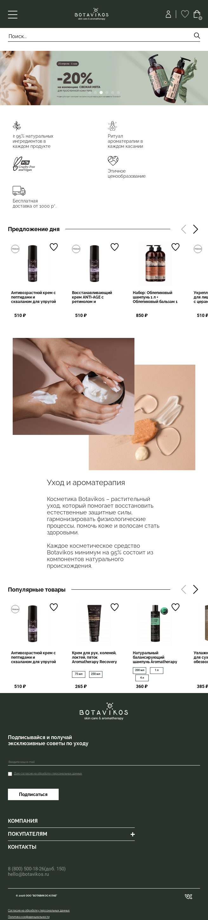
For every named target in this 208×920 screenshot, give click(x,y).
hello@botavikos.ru (28, 874)
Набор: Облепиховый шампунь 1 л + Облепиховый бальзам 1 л (155, 299)
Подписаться (33, 794)
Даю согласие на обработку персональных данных (48, 773)
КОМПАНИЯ (23, 821)
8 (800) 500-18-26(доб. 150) (37, 869)
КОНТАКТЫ (22, 847)
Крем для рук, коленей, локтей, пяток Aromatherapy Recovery (94, 657)
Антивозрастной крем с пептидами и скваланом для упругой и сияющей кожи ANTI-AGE (33, 302)
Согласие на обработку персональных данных (39, 910)
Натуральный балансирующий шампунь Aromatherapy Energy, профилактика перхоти (155, 662)
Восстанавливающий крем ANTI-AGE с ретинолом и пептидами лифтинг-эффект (92, 302)
